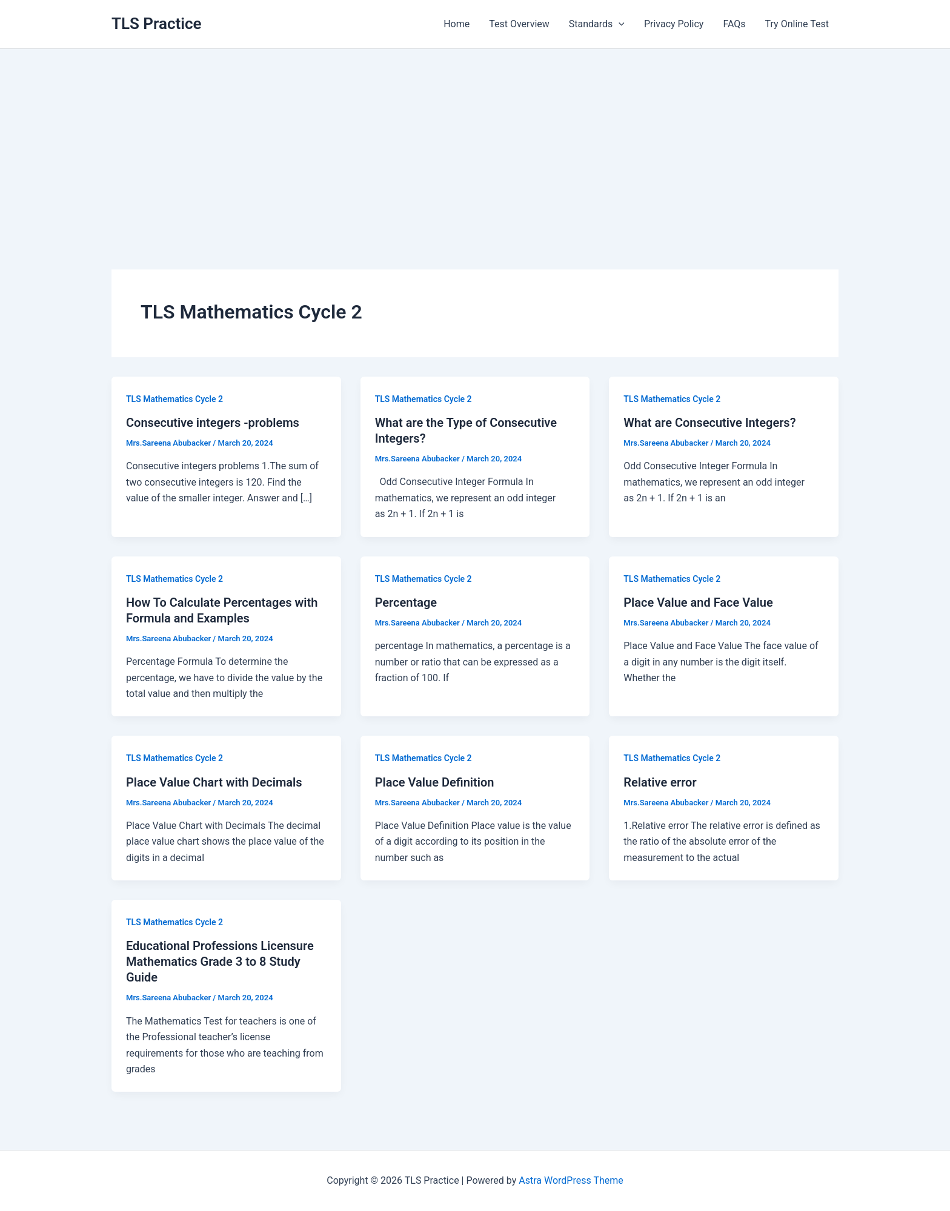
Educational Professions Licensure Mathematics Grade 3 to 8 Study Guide (220, 962)
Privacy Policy (674, 24)
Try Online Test (797, 24)
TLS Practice (156, 24)
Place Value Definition (434, 782)
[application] (619, 24)
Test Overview (519, 24)
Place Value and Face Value (697, 602)
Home (456, 24)
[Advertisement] (475, 140)
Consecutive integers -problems (212, 422)
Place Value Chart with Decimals (214, 782)
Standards (597, 24)
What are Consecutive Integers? (709, 422)
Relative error (659, 782)
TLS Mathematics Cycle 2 (174, 399)
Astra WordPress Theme (571, 1180)
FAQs (734, 24)
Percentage (406, 602)
